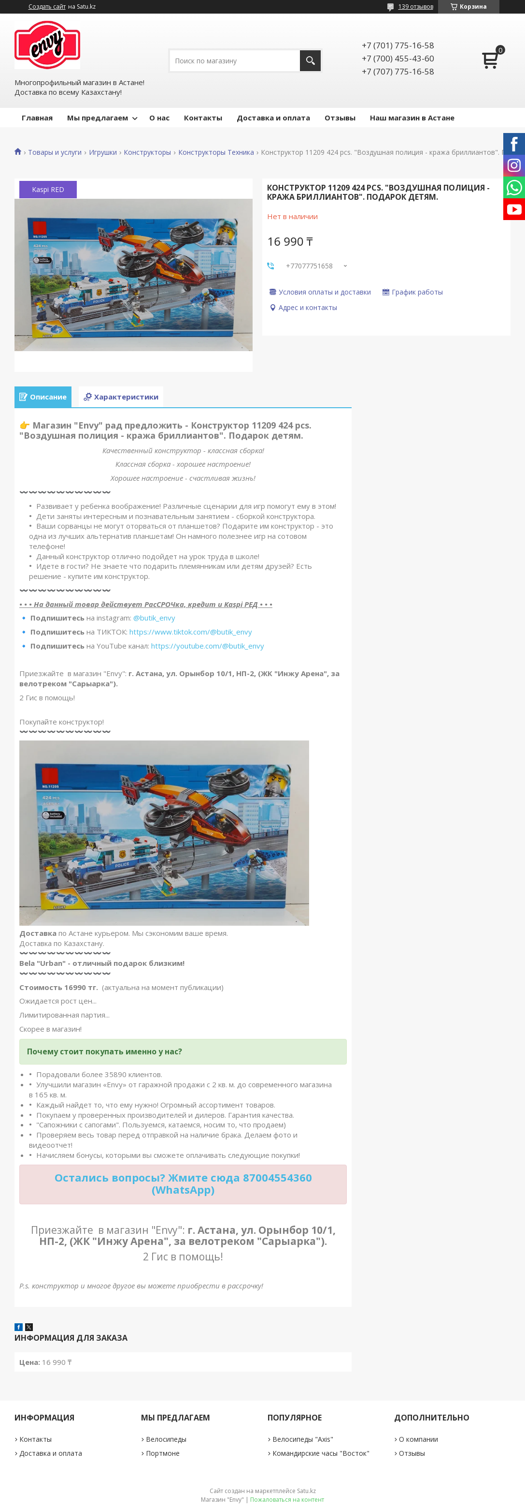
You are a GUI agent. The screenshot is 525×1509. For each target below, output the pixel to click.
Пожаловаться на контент (287, 1499)
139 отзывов (415, 6)
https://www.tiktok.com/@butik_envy (190, 631)
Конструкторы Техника (216, 152)
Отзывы (340, 117)
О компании (418, 1439)
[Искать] (310, 60)
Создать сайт (47, 6)
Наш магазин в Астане (412, 117)
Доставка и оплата (273, 117)
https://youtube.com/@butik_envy (207, 646)
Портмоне (163, 1453)
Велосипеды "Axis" (302, 1439)
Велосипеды (166, 1439)
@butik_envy (154, 617)
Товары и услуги (55, 152)
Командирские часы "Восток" (320, 1453)
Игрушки (103, 152)
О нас (159, 117)
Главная (37, 117)
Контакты (203, 117)
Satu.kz (306, 1491)
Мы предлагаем (97, 117)
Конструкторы (147, 152)
